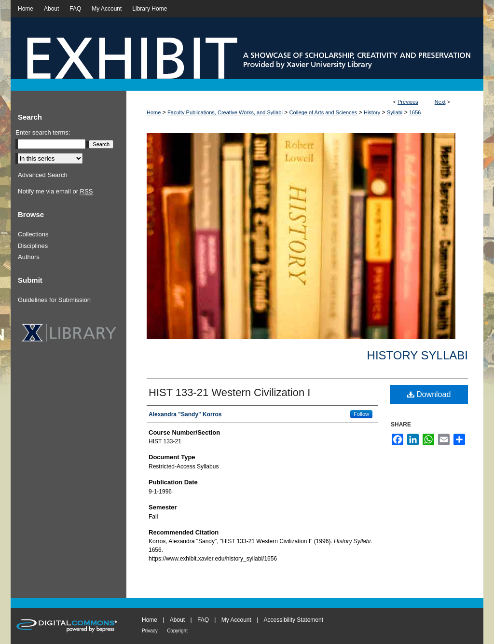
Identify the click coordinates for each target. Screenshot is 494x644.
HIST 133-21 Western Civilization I (229, 392)
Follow (361, 414)
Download (429, 394)
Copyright (177, 630)
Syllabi (394, 112)
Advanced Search (43, 174)
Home (154, 112)
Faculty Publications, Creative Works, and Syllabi (225, 112)
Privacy (150, 630)
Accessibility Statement (293, 620)
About (177, 620)
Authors (29, 256)
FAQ (203, 620)
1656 (415, 112)
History (372, 112)
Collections (33, 234)
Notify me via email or (55, 191)
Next (440, 102)
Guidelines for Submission (54, 299)
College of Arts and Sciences (323, 112)
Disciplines (33, 245)
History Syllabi (417, 355)
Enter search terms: (42, 132)
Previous (408, 102)
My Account (236, 620)
